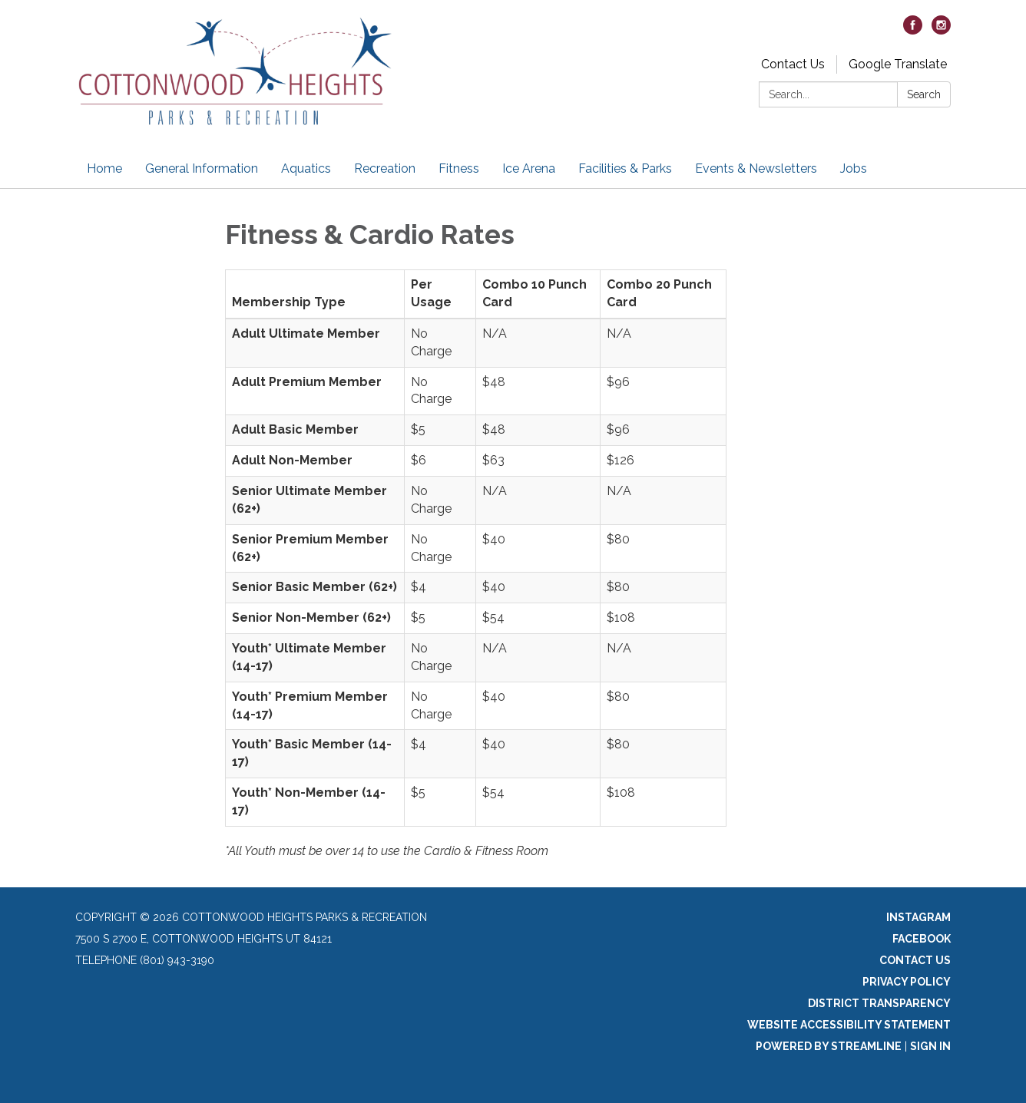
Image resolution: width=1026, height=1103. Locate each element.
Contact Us (793, 64)
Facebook (921, 939)
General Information (201, 168)
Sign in (930, 1046)
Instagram (918, 917)
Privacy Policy (906, 982)
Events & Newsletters (756, 168)
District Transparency (879, 1003)
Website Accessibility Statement (849, 1025)
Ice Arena (528, 168)
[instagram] (941, 30)
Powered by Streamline (829, 1046)
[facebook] (912, 30)
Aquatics (306, 168)
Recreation (384, 168)
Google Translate (898, 64)
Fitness (459, 168)
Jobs (853, 168)
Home (104, 168)
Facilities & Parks (625, 168)
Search (924, 94)
